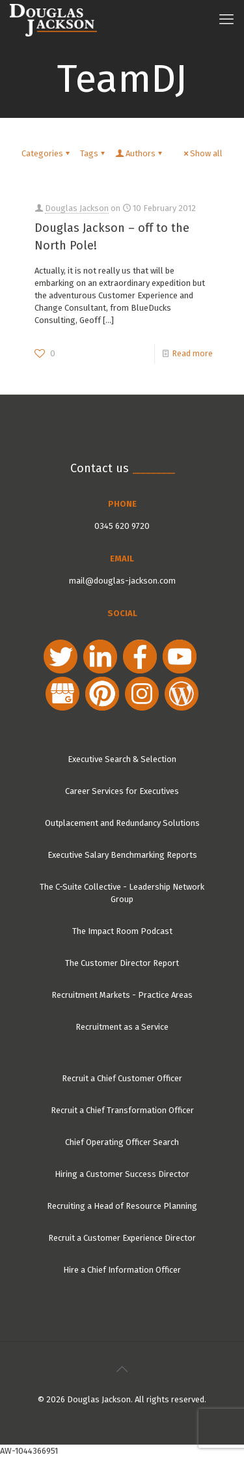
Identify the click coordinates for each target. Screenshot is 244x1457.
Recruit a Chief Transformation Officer (122, 1110)
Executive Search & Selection (122, 759)
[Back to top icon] (122, 1369)
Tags (93, 153)
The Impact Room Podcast (122, 931)
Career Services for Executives (122, 791)
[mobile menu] (226, 19)
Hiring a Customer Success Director (122, 1174)
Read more (192, 353)
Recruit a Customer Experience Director (122, 1238)
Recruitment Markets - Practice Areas (122, 995)
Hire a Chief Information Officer (122, 1270)
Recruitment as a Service (122, 1027)
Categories (46, 153)
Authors (139, 153)
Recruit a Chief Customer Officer (122, 1078)
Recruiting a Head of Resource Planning (122, 1206)
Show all (202, 153)
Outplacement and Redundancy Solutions (122, 823)
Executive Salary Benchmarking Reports (122, 855)
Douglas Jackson (77, 208)
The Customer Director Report (122, 963)
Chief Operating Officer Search (122, 1142)
